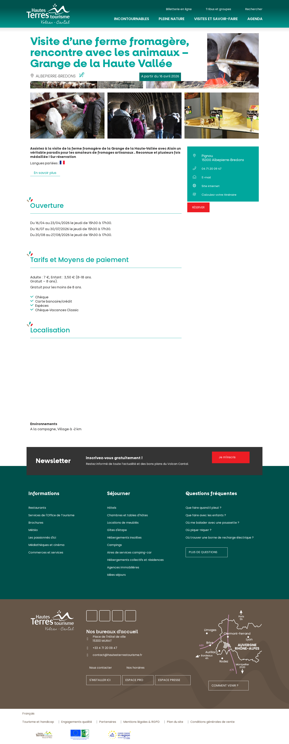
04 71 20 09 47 (212, 169)
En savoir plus (45, 172)
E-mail (206, 177)
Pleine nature (171, 18)
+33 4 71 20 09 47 (105, 648)
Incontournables (131, 18)
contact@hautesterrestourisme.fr (117, 655)
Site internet (211, 186)
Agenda (254, 18)
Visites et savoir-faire (216, 18)
